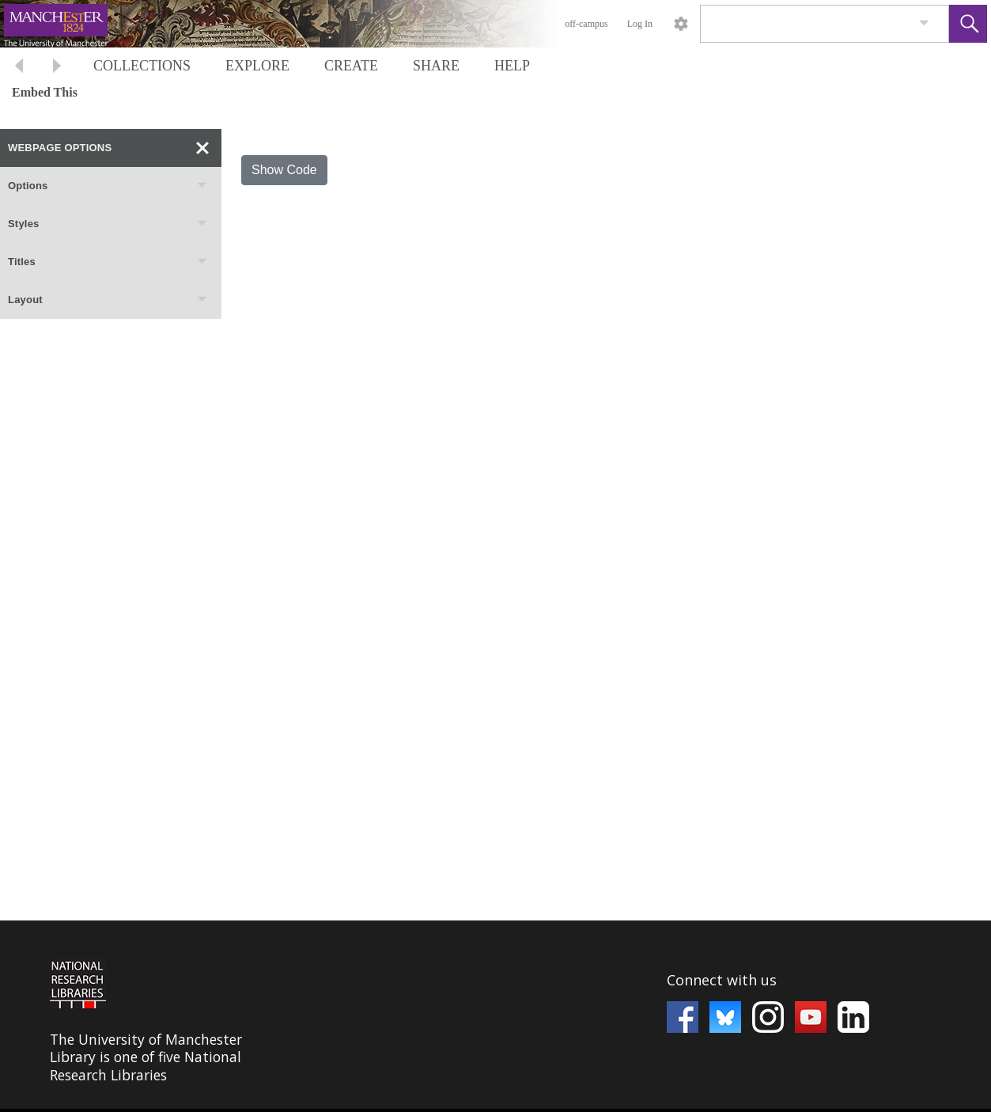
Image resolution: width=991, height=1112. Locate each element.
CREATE (351, 66)
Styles (108, 224)
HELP (512, 66)
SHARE (436, 66)
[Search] (806, 23)
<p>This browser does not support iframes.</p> (495, 1014)
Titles (108, 262)
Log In (639, 23)
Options (108, 186)
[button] (968, 24)
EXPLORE (257, 66)
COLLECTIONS (142, 66)
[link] (924, 23)
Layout (108, 300)
